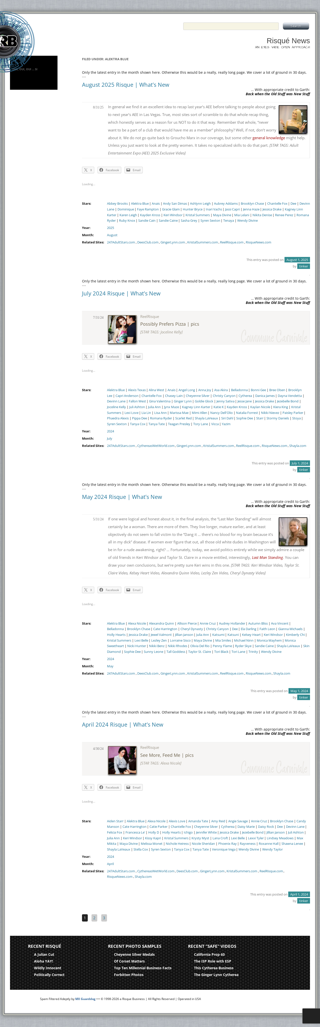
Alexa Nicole (137, 623)
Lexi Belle (141, 640)
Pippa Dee (139, 418)
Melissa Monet (151, 844)
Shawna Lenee (292, 844)
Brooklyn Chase (252, 203)
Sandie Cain (147, 220)
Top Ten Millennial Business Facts (143, 968)
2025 (110, 228)
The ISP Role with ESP (212, 961)
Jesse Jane (245, 401)
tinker (303, 266)
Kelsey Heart (251, 635)
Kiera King (280, 407)
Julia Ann (154, 407)
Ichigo (188, 832)
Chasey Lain (174, 396)
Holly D (153, 832)
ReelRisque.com (232, 242)
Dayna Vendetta (290, 396)
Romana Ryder (161, 418)
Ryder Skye (243, 646)
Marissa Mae (179, 413)
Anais (156, 203)
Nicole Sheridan (203, 844)
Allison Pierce (187, 623)
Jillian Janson (184, 635)
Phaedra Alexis (118, 418)
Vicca (215, 424)
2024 (110, 431)
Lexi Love (131, 413)
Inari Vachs (214, 209)
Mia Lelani (241, 215)
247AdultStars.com (121, 242)
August (112, 235)
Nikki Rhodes (177, 646)
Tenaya (228, 220)
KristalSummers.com (202, 242)
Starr (260, 418)
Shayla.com (297, 446)
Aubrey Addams (226, 203)
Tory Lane (200, 424)
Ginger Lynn (183, 401)
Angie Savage (238, 821)
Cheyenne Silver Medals (134, 954)
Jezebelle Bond (287, 401)
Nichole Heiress (177, 844)
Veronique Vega (224, 849)
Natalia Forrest (247, 413)
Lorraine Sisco (180, 640)
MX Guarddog (85, 999)
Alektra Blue (140, 203)
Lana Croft (220, 838)
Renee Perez (284, 215)
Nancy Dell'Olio (221, 413)
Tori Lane (238, 652)
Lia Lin (146, 413)
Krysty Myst (200, 838)
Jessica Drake (272, 209)
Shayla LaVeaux (206, 418)
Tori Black (221, 652)
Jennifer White (206, 832)
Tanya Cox (138, 424)
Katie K (219, 407)
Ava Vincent (279, 623)
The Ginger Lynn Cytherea (216, 974)
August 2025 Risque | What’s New (125, 84)
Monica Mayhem (269, 640)
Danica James (265, 396)
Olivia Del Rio (200, 646)
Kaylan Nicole (260, 407)
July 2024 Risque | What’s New (121, 293)
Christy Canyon (224, 396)
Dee (293, 203)
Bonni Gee (258, 390)
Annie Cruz (208, 623)
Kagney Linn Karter (196, 407)
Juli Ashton (137, 407)
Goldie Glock (204, 401)
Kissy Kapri (153, 838)
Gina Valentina (159, 401)
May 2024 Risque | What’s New (122, 496)
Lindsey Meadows (280, 838)
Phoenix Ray (227, 844)
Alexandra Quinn (161, 623)
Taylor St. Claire (199, 652)
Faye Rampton (148, 209)
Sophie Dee (244, 418)
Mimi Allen (199, 413)
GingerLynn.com (172, 242)
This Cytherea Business (214, 968)
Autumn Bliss (258, 623)
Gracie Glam (171, 209)
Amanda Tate (198, 821)
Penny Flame (222, 646)
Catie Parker (159, 827)
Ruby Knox (127, 220)
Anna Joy (204, 390)
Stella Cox (141, 849)
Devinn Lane (116, 401)
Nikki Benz (156, 646)
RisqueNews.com (258, 242)
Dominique (126, 209)
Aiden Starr (115, 821)
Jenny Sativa (225, 401)
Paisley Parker (292, 413)
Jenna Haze (251, 209)
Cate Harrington (165, 629)
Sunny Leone (153, 652)
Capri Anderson (127, 396)
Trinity (253, 652)
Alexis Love (177, 821)
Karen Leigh (128, 215)
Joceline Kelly (116, 407)
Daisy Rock (266, 827)
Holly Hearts (116, 635)
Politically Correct (49, 974)
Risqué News (288, 40)
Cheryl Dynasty (191, 629)
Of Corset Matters (129, 961)
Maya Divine (222, 215)
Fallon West (137, 401)
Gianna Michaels (290, 629)
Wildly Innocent (47, 968)
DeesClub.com (147, 242)
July (109, 438)
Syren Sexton (210, 220)
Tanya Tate (156, 424)
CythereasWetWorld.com (155, 446)
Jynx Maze (171, 407)
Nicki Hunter (136, 646)
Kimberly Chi (295, 635)
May (110, 666)
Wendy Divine (247, 220)
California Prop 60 (209, 954)
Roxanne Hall (268, 844)
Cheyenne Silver (198, 396)
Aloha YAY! (43, 961)
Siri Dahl (227, 418)
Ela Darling (248, 629)
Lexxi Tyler (256, 838)
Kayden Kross (150, 215)
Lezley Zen (159, 640)
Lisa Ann (160, 413)
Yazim (226, 424)
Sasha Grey (189, 220)
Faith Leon (267, 629)
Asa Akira (221, 390)
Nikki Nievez (270, 413)
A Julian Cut (44, 954)
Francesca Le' (135, 832)
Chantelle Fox (277, 203)
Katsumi (218, 635)
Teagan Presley (179, 424)
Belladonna (239, 390)
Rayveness (248, 844)
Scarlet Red (183, 418)
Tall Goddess (175, 652)
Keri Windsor (173, 215)
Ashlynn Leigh (200, 203)
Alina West (156, 390)
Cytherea (245, 396)
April (110, 864)
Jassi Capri (232, 209)
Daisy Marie (246, 827)
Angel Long (186, 390)
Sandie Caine (168, 220)
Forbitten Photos (129, 974)
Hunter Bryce (192, 209)
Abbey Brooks (117, 203)
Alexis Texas (137, 390)
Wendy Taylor (272, 849)
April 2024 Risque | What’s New (122, 724)
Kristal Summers (198, 215)
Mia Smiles (223, 640)
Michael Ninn (244, 640)
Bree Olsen (277, 390)
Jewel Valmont (161, 635)
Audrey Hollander (232, 623)
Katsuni (233, 635)
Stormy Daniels (277, 418)
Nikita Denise (262, 215)
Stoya (296, 418)
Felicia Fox (114, 832)
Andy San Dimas (175, 203)
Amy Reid (218, 821)
